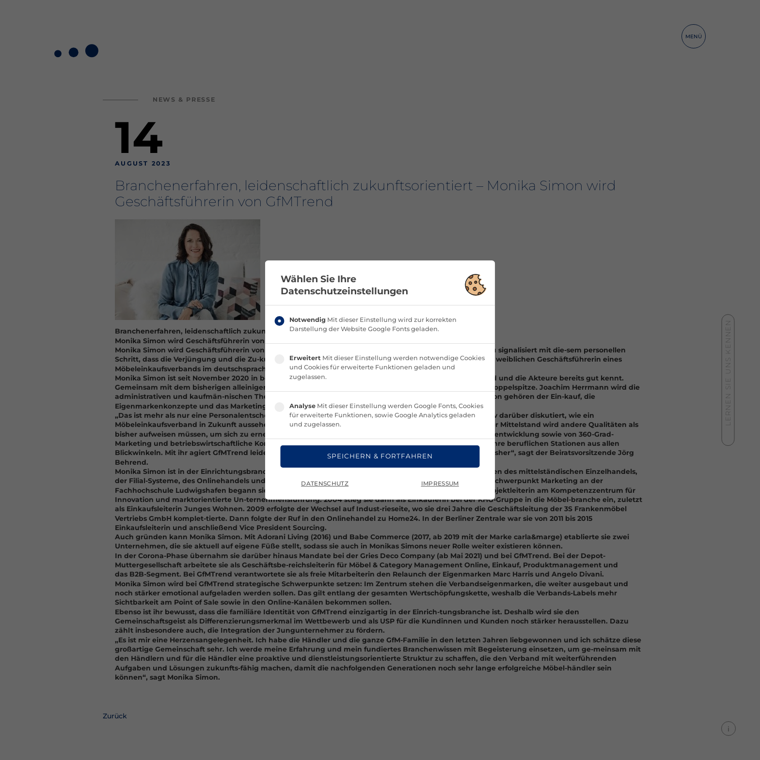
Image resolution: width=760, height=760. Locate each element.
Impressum (440, 484)
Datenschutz (324, 484)
